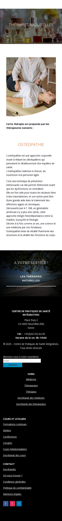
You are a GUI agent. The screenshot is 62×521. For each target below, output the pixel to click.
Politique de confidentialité (17, 487)
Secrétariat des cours (14, 455)
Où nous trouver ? (12, 475)
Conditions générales (14, 481)
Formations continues (15, 424)
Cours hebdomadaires (15, 449)
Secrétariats (9, 469)
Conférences (10, 436)
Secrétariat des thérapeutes (31, 404)
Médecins (31, 379)
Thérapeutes (31, 385)
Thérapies (31, 391)
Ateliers (7, 430)
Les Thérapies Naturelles (31, 278)
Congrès (7, 443)
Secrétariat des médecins (31, 397)
